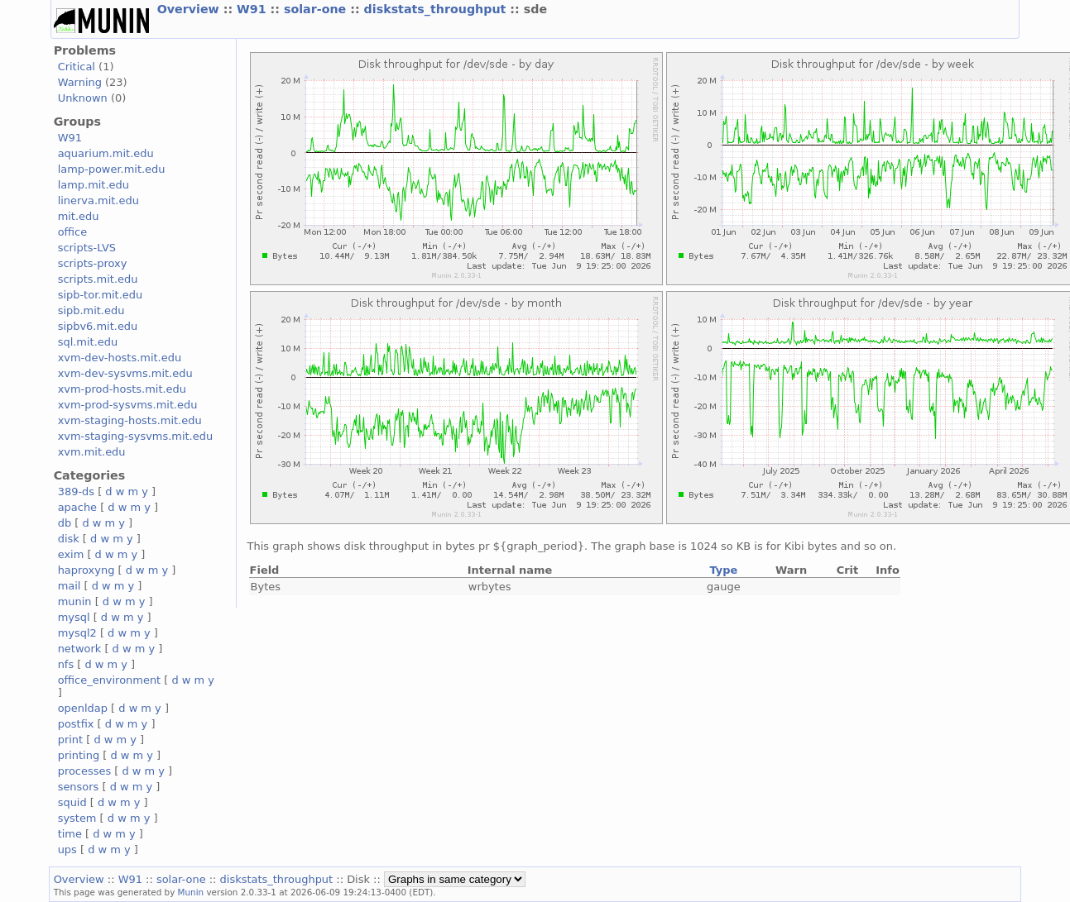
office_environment (109, 680)
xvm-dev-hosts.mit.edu (119, 357)
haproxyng (86, 570)
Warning (80, 82)
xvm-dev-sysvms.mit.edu (125, 373)
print (70, 739)
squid (72, 802)
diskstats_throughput (437, 9)
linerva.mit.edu (98, 200)
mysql (74, 617)
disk (68, 538)
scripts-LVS (87, 247)
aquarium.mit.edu (106, 153)
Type (723, 570)
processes (85, 771)
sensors (78, 786)
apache (77, 507)
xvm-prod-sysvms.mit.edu (128, 405)
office (73, 232)
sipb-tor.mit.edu (100, 295)
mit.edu (78, 216)
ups (67, 849)
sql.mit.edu (88, 342)
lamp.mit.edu (93, 185)
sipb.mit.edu (91, 310)
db (64, 523)
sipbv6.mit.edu (98, 326)
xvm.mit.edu (92, 452)
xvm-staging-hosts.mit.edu (130, 420)
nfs (66, 664)
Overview (190, 9)
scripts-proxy (92, 263)
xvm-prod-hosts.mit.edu (122, 389)
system (77, 818)
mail (69, 586)
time (70, 834)
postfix (76, 724)
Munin (191, 892)
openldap (83, 708)
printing (78, 755)
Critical (76, 66)
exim (71, 554)
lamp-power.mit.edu (112, 169)
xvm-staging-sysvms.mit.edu (135, 436)
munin (75, 601)
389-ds (76, 491)
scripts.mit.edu (98, 279)
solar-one (317, 9)
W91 (254, 9)
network (80, 648)
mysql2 (77, 633)
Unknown (83, 98)
